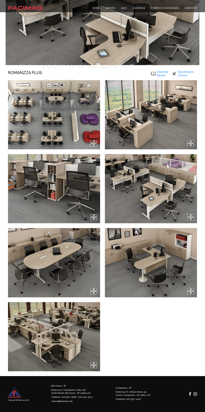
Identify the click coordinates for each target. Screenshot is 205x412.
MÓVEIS (110, 8)
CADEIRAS (138, 8)
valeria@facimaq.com (62, 401)
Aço (124, 8)
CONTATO (190, 8)
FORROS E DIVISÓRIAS (165, 8)
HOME (96, 8)
